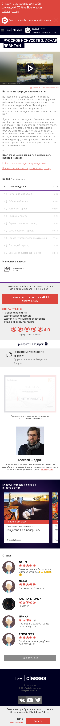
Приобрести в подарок (30, 344)
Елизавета (26, 634)
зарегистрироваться (44, 32)
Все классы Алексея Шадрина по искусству (26, 168)
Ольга (23, 562)
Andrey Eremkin (30, 598)
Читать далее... (47, 469)
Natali (23, 581)
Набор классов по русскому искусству (24, 163)
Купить (38, 721)
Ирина (23, 616)
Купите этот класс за (30, 298)
